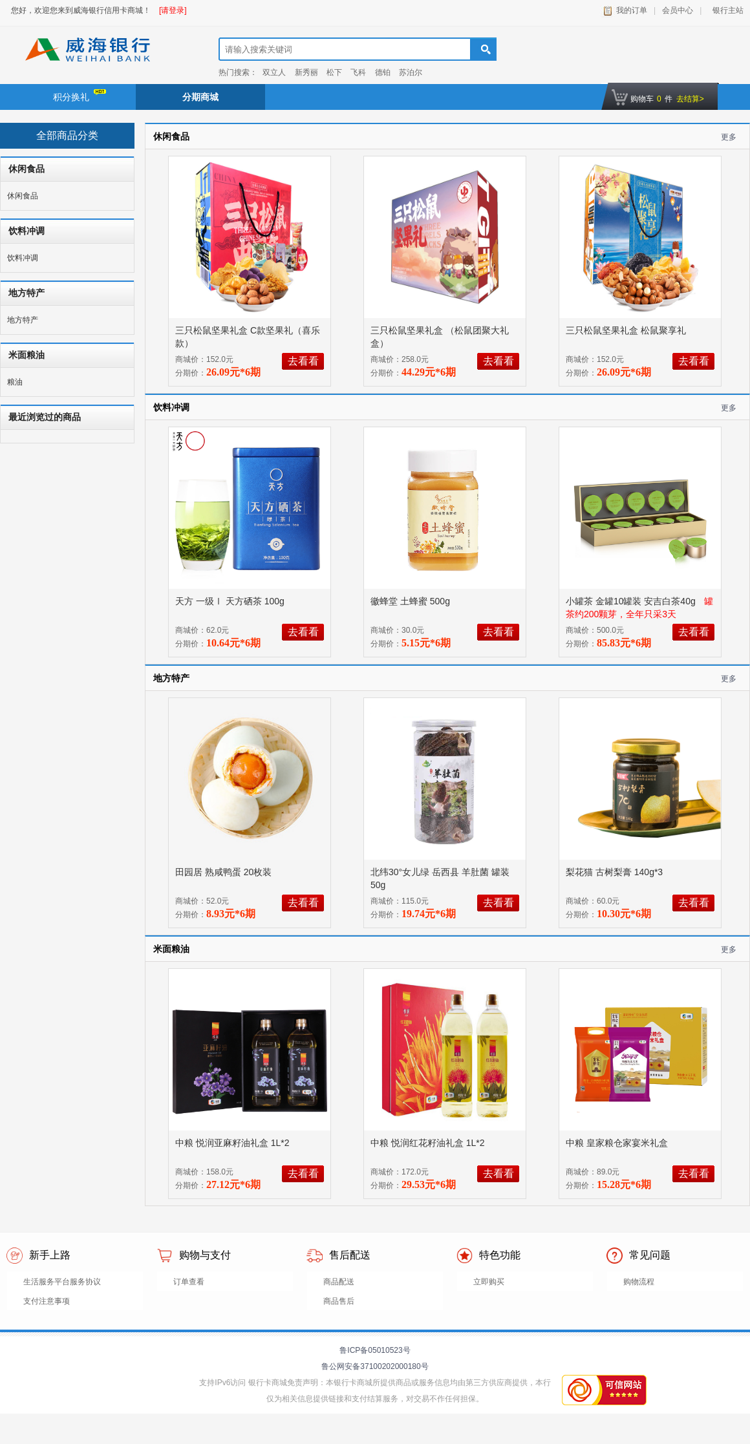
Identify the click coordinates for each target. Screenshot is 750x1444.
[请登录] (173, 10)
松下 (334, 72)
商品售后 (338, 1301)
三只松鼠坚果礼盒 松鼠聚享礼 (627, 330)
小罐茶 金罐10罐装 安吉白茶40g (632, 601)
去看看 (303, 361)
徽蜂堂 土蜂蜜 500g (411, 601)
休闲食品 (22, 195)
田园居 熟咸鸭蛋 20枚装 (224, 872)
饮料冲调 (22, 257)
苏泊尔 (410, 72)
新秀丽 (306, 72)
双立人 (274, 72)
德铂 (383, 72)
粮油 (15, 382)
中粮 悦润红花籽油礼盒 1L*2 (428, 1143)
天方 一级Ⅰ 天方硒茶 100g (231, 601)
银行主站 (726, 10)
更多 (728, 137)
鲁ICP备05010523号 (374, 1350)
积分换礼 (79, 95)
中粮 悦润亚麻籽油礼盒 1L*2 (233, 1143)
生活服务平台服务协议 (62, 1281)
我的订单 (631, 10)
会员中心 (677, 10)
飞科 (358, 72)
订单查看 (188, 1281)
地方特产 (22, 319)
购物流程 (638, 1281)
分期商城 (200, 97)
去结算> (690, 98)
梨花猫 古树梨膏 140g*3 (615, 872)
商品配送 (338, 1281)
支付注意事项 (46, 1301)
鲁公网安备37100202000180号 (374, 1366)
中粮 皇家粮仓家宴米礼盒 (618, 1143)
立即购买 (488, 1281)
